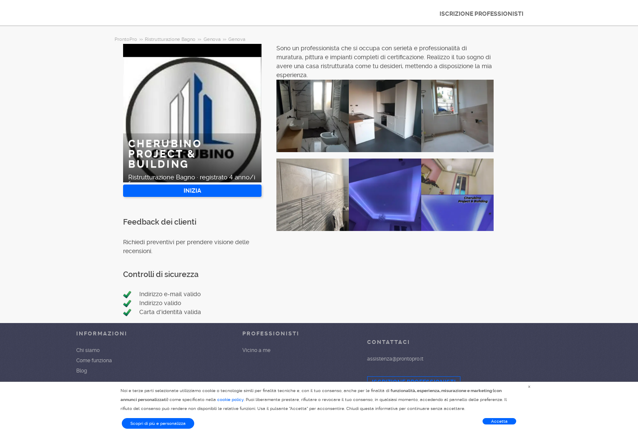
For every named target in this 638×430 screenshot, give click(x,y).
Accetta (499, 421)
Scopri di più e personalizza (158, 423)
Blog (81, 371)
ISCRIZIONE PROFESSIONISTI (481, 13)
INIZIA (192, 190)
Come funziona (94, 361)
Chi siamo (88, 350)
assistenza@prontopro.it (395, 359)
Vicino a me (256, 350)
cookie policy (230, 399)
